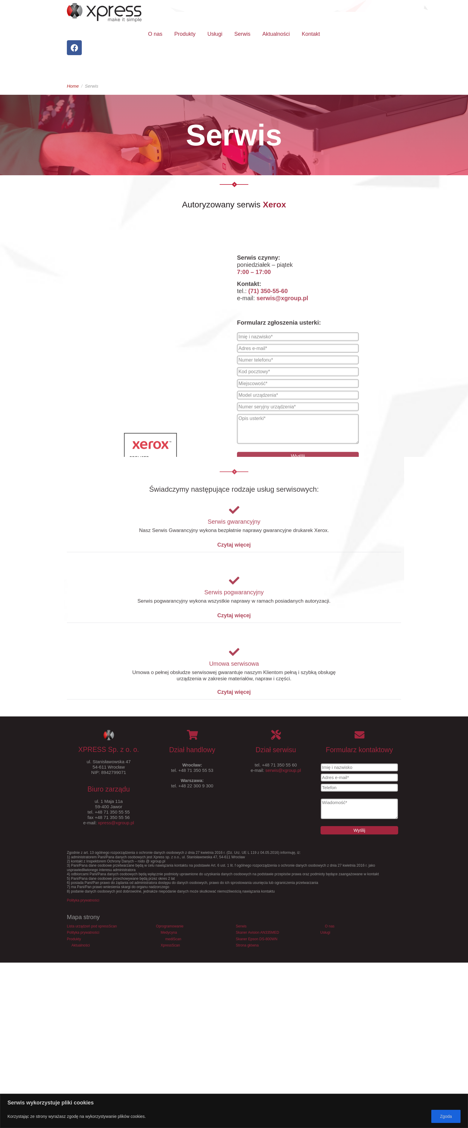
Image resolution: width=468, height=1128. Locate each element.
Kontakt (311, 34)
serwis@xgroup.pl (283, 770)
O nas (155, 34)
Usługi (214, 34)
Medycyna (169, 932)
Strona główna (247, 945)
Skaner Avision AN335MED (257, 932)
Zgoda (446, 1116)
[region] (234, 1111)
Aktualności (276, 34)
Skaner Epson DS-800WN (256, 939)
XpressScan (170, 945)
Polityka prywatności (83, 900)
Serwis (242, 34)
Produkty (184, 34)
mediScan (173, 939)
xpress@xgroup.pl (116, 822)
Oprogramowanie (170, 926)
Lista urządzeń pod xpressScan (92, 926)
